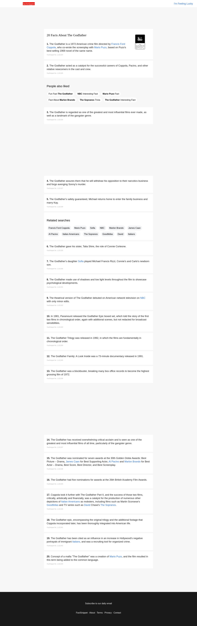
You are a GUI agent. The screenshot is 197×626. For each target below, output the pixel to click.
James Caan (134, 228)
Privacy (108, 613)
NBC (102, 228)
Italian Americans (71, 234)
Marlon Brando (116, 228)
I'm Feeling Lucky (183, 3)
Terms (100, 613)
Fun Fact (61, 94)
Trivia (90, 100)
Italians (131, 234)
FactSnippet (82, 613)
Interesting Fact (87, 94)
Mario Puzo (100, 47)
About (92, 613)
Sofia (92, 228)
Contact (117, 613)
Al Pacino (53, 234)
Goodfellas (108, 234)
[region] (98, 18)
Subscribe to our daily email (98, 603)
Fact (111, 94)
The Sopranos (91, 234)
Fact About (62, 100)
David (120, 234)
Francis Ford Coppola (59, 228)
